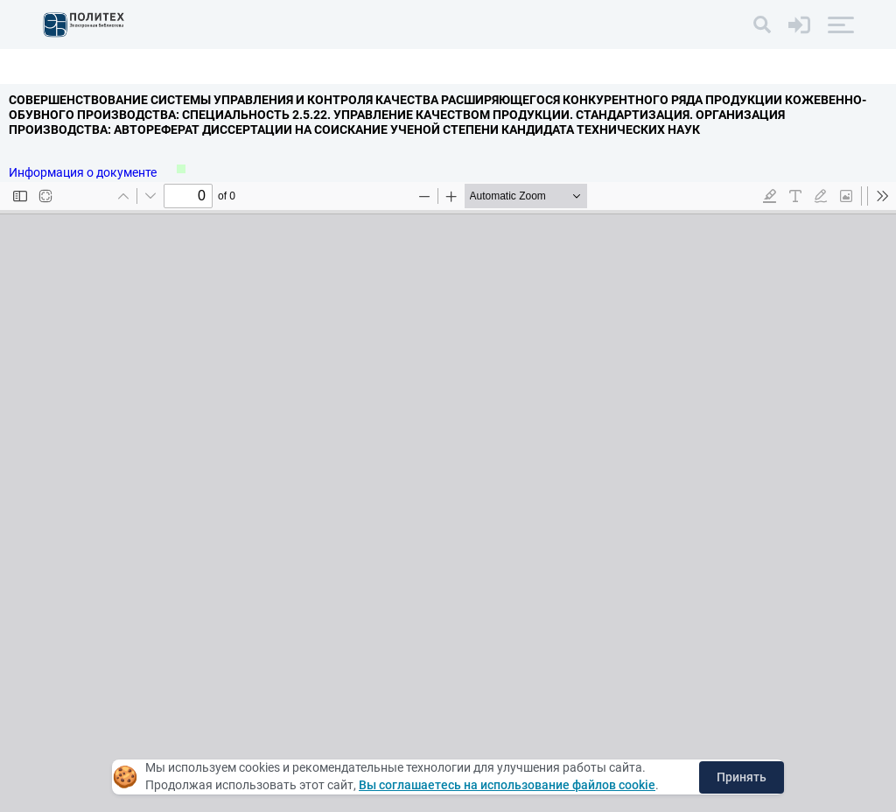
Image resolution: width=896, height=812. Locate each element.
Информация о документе (84, 172)
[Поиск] (762, 24)
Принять (741, 777)
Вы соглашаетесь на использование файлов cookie (507, 785)
